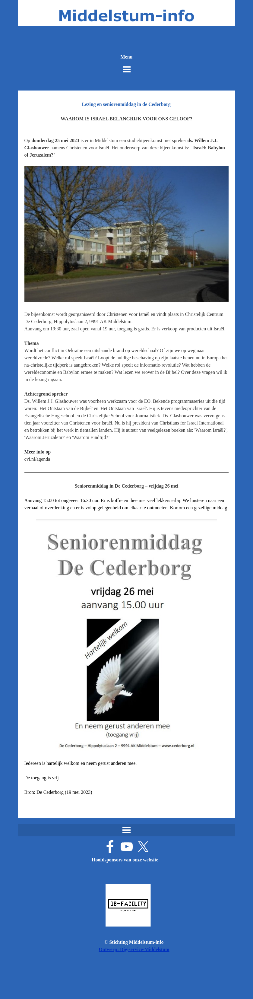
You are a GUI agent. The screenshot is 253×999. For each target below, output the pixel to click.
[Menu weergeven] (127, 69)
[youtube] (126, 846)
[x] (143, 846)
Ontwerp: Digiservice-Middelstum (134, 949)
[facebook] (110, 846)
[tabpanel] (126, 462)
